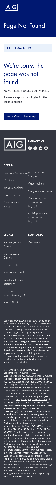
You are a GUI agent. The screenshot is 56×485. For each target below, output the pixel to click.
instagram (35, 148)
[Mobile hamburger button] (47, 7)
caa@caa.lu (21, 399)
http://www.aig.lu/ (41, 381)
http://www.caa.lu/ (39, 399)
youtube (46, 148)
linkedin (40, 148)
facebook (30, 148)
